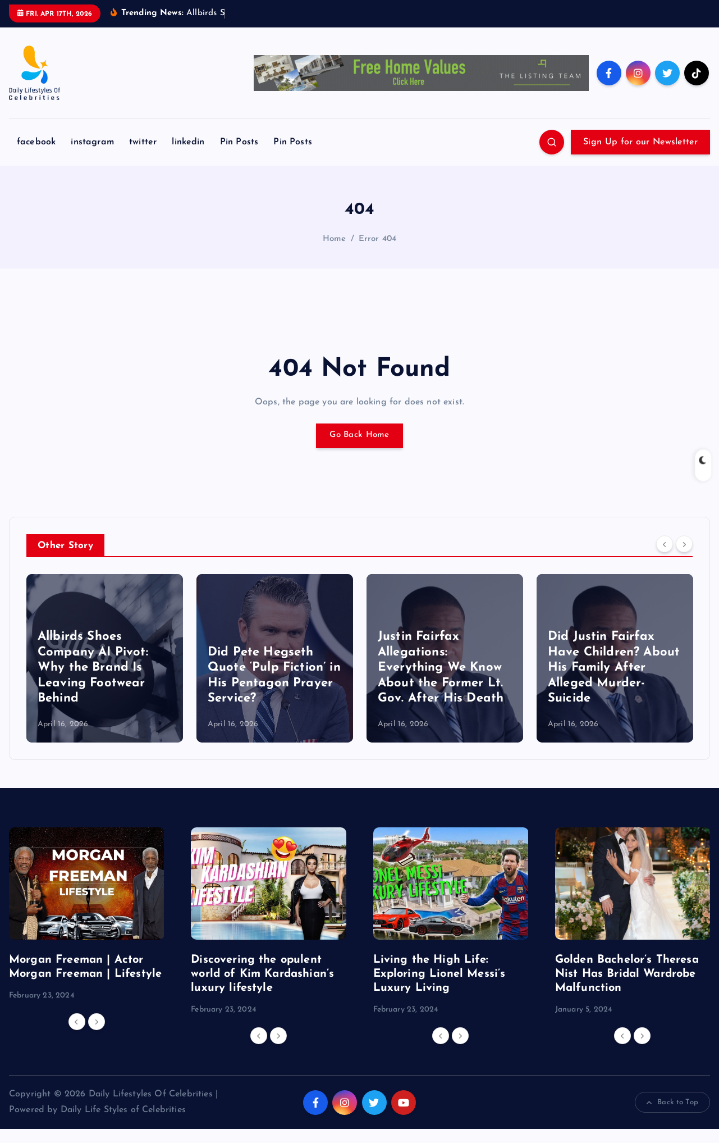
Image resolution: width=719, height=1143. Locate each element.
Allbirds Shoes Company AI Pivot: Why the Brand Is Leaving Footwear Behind (93, 667)
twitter (143, 142)
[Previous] (664, 544)
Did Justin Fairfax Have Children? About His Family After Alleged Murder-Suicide (614, 667)
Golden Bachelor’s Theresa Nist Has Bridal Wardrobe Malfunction (627, 974)
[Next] (684, 544)
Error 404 (377, 239)
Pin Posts (239, 142)
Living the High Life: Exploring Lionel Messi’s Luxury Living (439, 974)
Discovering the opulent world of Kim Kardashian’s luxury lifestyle (262, 974)
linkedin (188, 142)
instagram (92, 142)
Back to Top (672, 1102)
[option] (104, 658)
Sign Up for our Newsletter (640, 142)
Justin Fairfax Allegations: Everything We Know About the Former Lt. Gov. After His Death (440, 667)
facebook (36, 142)
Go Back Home (359, 435)
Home (334, 239)
